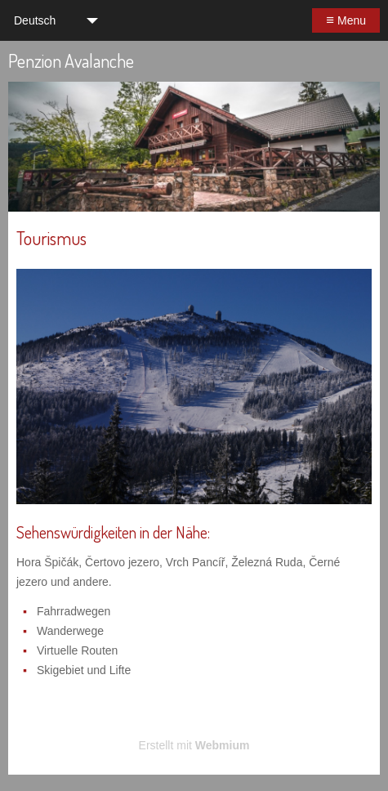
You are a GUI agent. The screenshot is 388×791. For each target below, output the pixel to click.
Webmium (222, 745)
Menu (346, 20)
